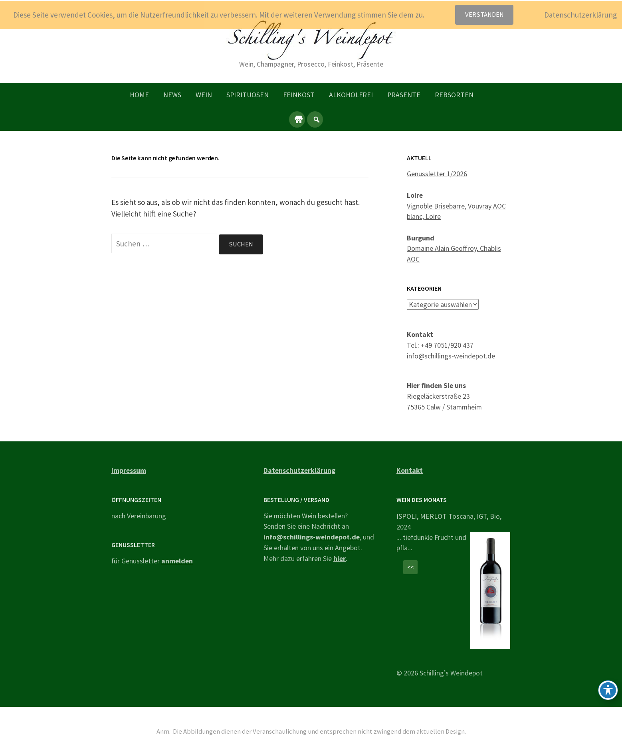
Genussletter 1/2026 (437, 173)
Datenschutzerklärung (299, 470)
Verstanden (484, 14)
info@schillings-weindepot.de (451, 355)
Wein (204, 94)
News (172, 94)
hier (339, 558)
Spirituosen (247, 94)
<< (410, 567)
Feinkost (299, 94)
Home (139, 94)
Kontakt (409, 470)
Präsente (403, 94)
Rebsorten (454, 94)
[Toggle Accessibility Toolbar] (608, 690)
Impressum (128, 470)
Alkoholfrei (351, 94)
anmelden (177, 560)
